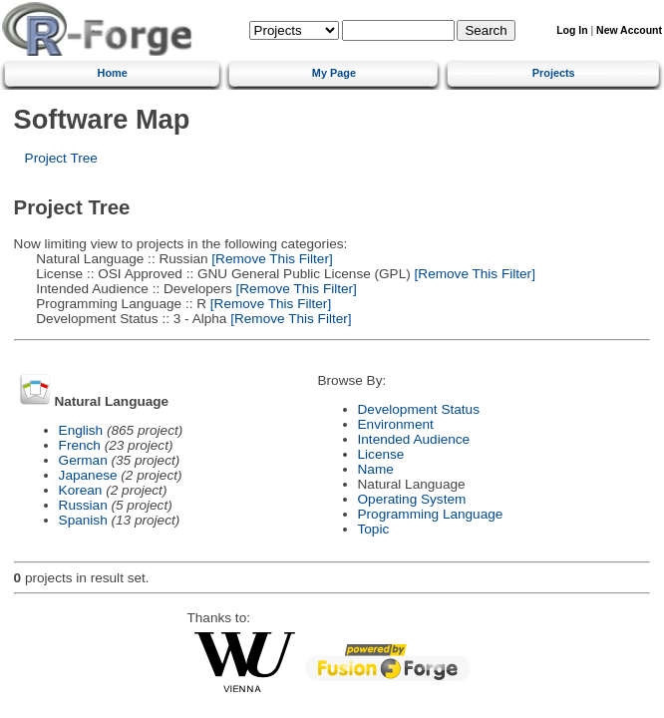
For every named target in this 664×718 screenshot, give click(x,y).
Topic (374, 529)
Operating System (412, 499)
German (83, 460)
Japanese (88, 475)
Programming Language (430, 514)
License (381, 454)
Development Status (419, 409)
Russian (83, 505)
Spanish (83, 520)
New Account (629, 30)
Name (376, 469)
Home (113, 73)
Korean (81, 490)
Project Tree (61, 158)
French (80, 445)
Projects (553, 73)
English (81, 430)
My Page (334, 73)
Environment (396, 424)
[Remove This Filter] (270, 258)
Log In (571, 30)
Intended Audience (414, 439)
